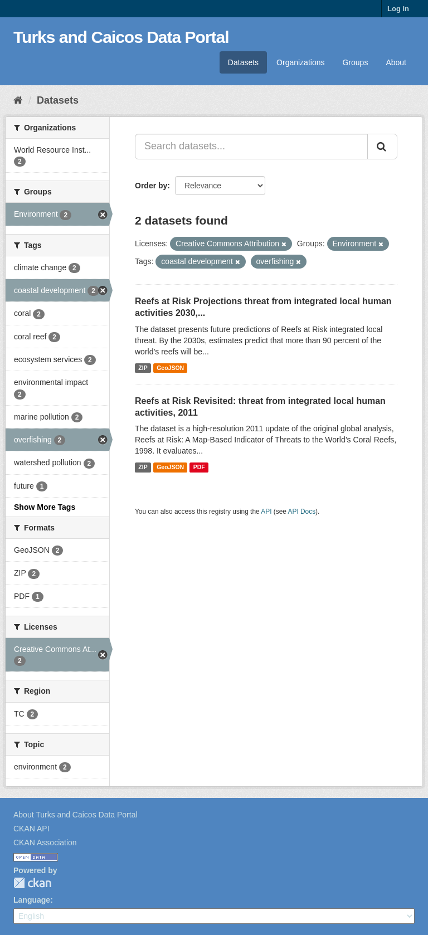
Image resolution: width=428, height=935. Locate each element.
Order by (151, 185)
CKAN (32, 883)
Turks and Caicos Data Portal (121, 37)
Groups (355, 62)
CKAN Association (45, 842)
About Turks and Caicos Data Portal (75, 814)
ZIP (142, 367)
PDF (199, 467)
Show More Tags (44, 507)
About (396, 62)
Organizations (300, 62)
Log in (398, 8)
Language (31, 899)
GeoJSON (170, 367)
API (266, 511)
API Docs (302, 511)
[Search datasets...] (251, 146)
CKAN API (31, 828)
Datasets (243, 62)
